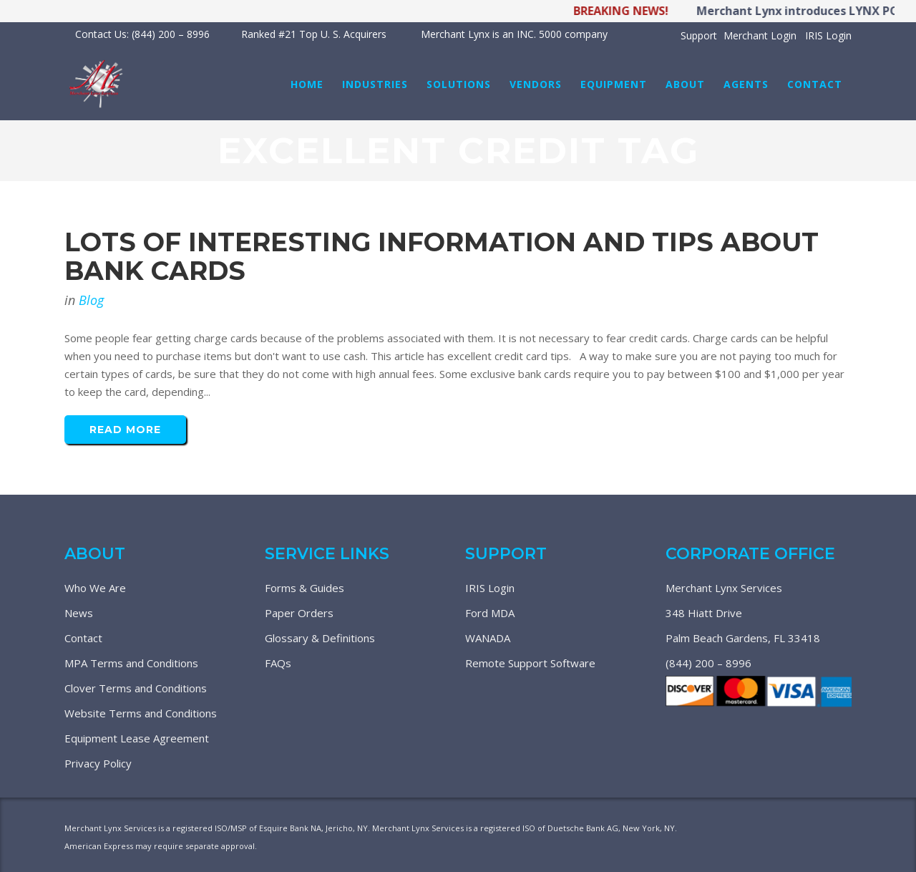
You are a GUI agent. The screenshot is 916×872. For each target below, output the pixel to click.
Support (699, 35)
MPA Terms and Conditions (131, 663)
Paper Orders (299, 613)
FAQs (278, 663)
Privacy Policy (98, 763)
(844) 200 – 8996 (708, 663)
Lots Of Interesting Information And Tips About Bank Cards (441, 256)
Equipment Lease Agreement (136, 738)
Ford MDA (490, 613)
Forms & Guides (304, 588)
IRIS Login (828, 35)
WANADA (487, 638)
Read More (125, 429)
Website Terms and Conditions (140, 713)
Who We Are (95, 588)
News (78, 613)
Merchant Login (759, 35)
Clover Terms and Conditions (135, 688)
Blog (91, 300)
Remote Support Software (530, 663)
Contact (83, 638)
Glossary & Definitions (320, 638)
